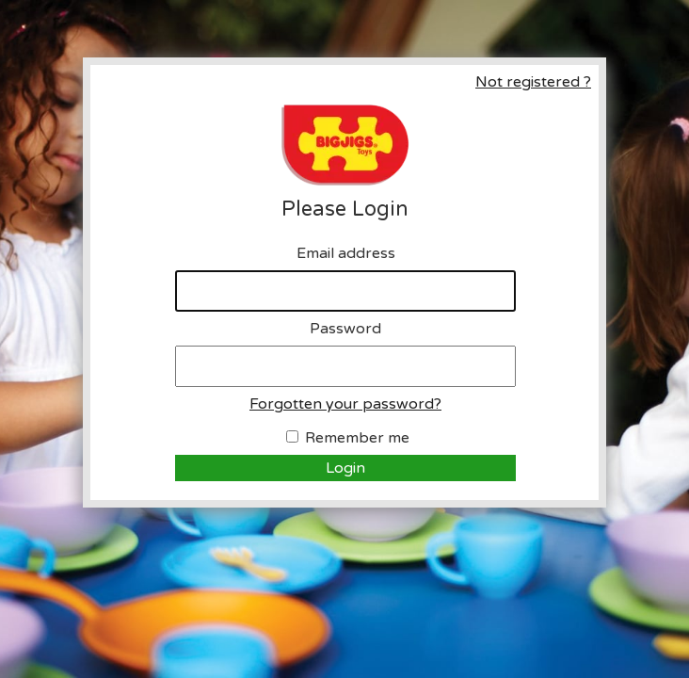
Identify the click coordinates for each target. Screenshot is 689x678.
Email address (345, 253)
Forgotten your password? (345, 404)
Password (345, 328)
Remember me (357, 437)
